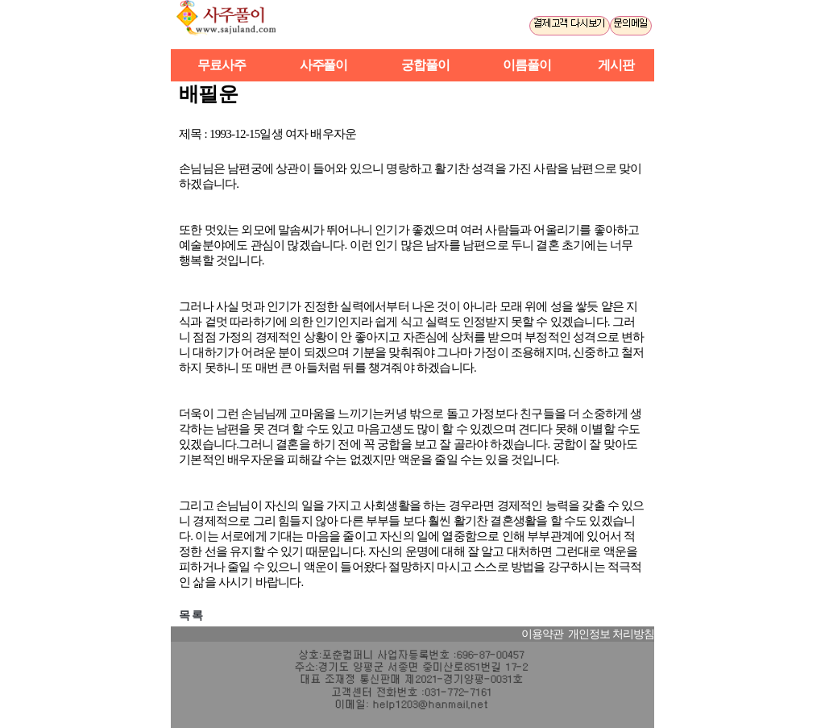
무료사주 (221, 65)
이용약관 (542, 634)
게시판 (616, 65)
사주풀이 (233, 24)
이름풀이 (527, 65)
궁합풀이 (425, 65)
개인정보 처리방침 (611, 634)
